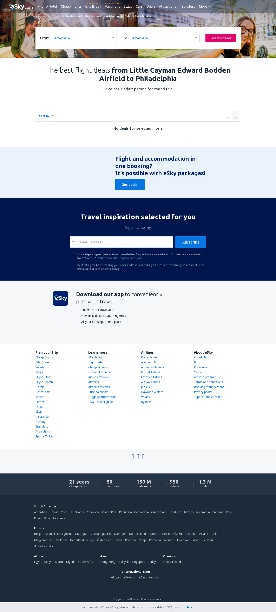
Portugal (131, 540)
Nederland (77, 540)
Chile (64, 512)
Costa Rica (109, 512)
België (38, 534)
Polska (118, 540)
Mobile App (95, 357)
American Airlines (152, 367)
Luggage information (102, 397)
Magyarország (43, 540)
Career (198, 372)
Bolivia (54, 512)
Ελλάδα (177, 534)
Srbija (142, 540)
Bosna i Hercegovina (58, 534)
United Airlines (150, 372)
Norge (90, 540)
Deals (150, 6)
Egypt (38, 562)
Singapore (138, 562)
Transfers (187, 6)
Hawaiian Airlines (152, 392)
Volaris (145, 397)
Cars (139, 6)
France (165, 534)
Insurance (42, 416)
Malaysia (124, 562)
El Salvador (77, 512)
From (45, 37)
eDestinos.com (149, 577)
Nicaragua (203, 512)
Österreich (104, 540)
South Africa (86, 562)
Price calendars (98, 392)
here (176, 607)
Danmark (120, 534)
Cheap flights (71, 6)
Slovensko (182, 540)
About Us (200, 357)
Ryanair (146, 402)
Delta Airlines (150, 357)
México (189, 512)
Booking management (209, 387)
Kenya (48, 562)
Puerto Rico (42, 518)
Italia (214, 534)
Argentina (40, 512)
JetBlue (146, 387)
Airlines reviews (98, 377)
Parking (40, 421)
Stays (128, 6)
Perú (229, 512)
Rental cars (43, 392)
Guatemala (158, 512)
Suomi (196, 540)
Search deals (220, 38)
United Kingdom (44, 546)
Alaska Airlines (150, 382)
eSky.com (130, 577)
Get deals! (129, 184)
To (125, 37)
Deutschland (137, 534)
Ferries (40, 402)
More (203, 6)
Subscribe (190, 242)
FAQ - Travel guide (100, 402)
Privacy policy (203, 392)
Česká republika (101, 534)
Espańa (153, 534)
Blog (197, 362)
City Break (93, 6)
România (155, 540)
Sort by (44, 116)
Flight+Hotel (47, 6)
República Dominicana (134, 512)
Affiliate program (205, 377)
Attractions (167, 6)
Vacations (112, 6)
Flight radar (96, 362)
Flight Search (44, 382)
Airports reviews (99, 387)
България (81, 534)
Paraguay (58, 518)
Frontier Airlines (151, 377)
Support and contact (208, 397)
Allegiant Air (149, 362)
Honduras (175, 512)
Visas (38, 412)
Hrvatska (190, 534)
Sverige (168, 540)
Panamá (217, 512)
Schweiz (208, 540)
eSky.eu (116, 577)
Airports (93, 382)
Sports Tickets (45, 436)
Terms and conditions (208, 382)
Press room (202, 367)
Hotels (39, 387)
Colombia (93, 512)
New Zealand (172, 562)
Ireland (203, 534)
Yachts (39, 397)
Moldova (61, 540)
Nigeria (70, 562)
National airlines (99, 372)
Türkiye (152, 562)
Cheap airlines (97, 367)
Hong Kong (107, 562)
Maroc (59, 562)
